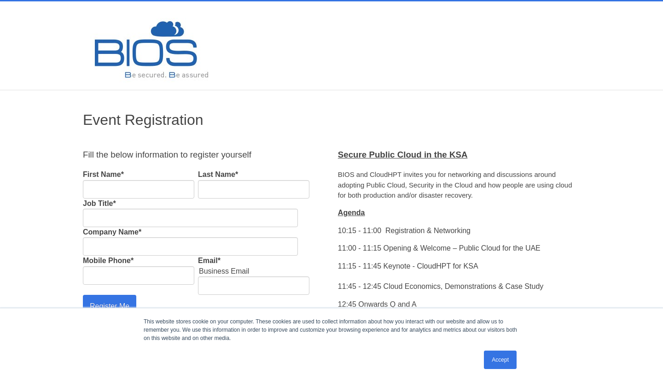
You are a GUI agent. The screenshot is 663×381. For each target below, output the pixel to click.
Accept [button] (500, 360)
